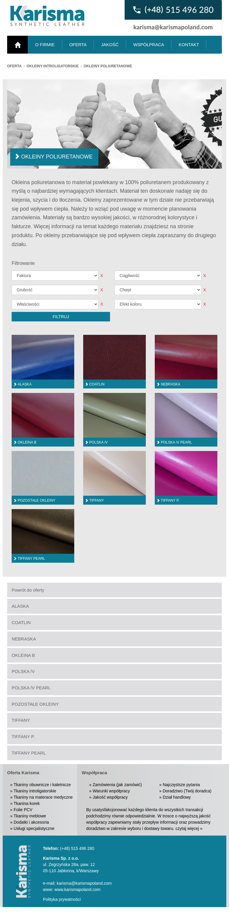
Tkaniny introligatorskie (34, 791)
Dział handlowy (177, 797)
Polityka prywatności (62, 899)
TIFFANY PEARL (29, 752)
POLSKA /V (23, 671)
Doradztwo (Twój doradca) (187, 791)
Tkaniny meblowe (29, 816)
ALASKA (20, 606)
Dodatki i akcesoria (31, 822)
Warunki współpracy (111, 791)
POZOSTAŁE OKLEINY (35, 704)
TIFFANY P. (23, 736)
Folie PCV (23, 809)
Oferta (14, 66)
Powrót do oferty (28, 590)
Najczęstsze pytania (181, 784)
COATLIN (21, 622)
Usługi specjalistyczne (34, 828)
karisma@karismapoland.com (84, 883)
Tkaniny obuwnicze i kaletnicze (42, 784)
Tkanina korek (26, 803)
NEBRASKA (24, 638)
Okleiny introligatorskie (53, 66)
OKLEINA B (23, 655)
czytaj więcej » (189, 828)
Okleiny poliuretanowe (108, 66)
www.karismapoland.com (77, 889)
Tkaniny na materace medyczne (42, 797)
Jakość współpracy (110, 797)
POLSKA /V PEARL (31, 687)
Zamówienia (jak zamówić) (117, 784)
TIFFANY (21, 720)
